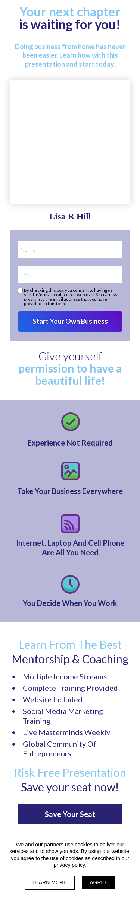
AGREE (99, 882)
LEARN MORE (49, 882)
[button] (70, 814)
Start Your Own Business (70, 321)
